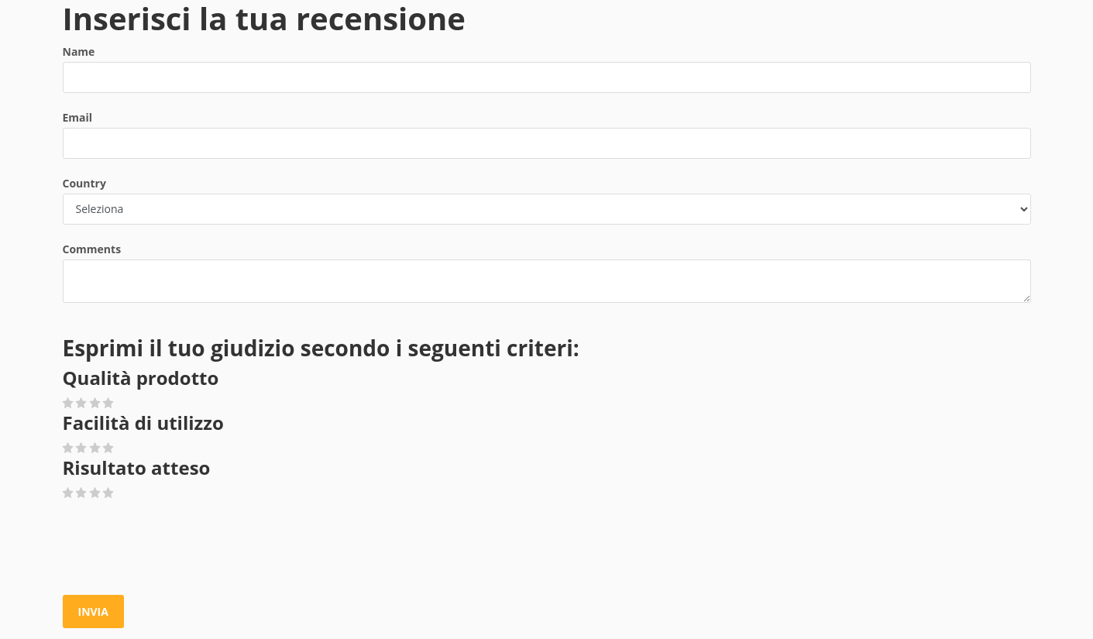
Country (84, 183)
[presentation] (180, 548)
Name (79, 51)
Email (78, 117)
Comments (92, 249)
